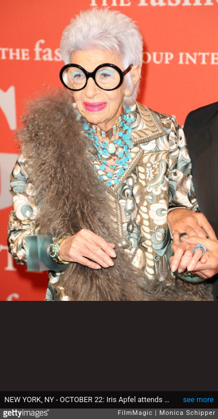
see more (198, 399)
